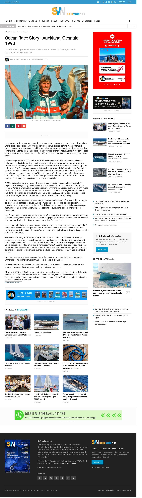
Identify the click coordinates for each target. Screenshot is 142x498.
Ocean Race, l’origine (42, 333)
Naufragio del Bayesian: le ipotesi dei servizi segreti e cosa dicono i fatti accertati (119, 141)
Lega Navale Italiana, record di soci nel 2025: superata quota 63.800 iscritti (46, 397)
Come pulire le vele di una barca (106, 225)
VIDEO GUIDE (34, 21)
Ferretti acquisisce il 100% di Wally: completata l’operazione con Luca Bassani (75, 397)
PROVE (54, 21)
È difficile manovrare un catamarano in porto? (110, 214)
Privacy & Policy (120, 491)
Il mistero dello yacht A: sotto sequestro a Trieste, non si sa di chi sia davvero (119, 171)
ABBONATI (121, 2)
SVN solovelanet (10, 32)
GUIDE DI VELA (20, 21)
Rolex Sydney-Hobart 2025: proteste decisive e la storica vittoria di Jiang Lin (42, 26)
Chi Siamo (101, 491)
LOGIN (129, 2)
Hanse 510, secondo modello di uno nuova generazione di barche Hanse (107, 293)
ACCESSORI (87, 21)
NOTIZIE (8, 21)
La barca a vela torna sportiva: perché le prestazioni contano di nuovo (119, 187)
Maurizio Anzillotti (69, 464)
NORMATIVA (64, 21)
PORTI (97, 21)
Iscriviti (102, 249)
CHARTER (76, 21)
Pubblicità (109, 491)
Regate (25, 32)
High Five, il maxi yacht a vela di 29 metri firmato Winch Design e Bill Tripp (75, 335)
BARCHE (45, 21)
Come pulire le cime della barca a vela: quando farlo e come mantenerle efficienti (75, 366)
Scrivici (129, 491)
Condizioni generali (44, 468)
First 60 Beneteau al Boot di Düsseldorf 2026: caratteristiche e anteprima (119, 156)
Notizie (19, 32)
